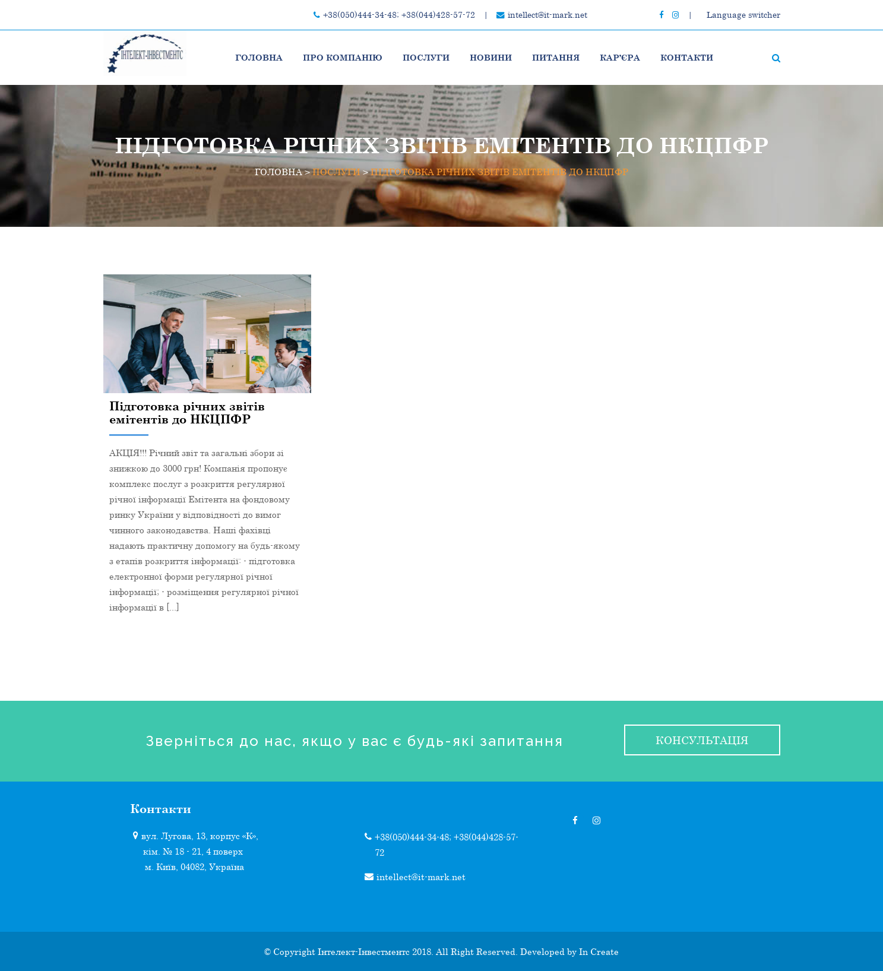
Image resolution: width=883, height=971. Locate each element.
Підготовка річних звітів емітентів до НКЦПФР (187, 412)
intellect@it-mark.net (547, 15)
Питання (556, 57)
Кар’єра (620, 57)
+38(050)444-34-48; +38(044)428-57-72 (399, 15)
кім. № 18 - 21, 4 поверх (193, 851)
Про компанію (342, 57)
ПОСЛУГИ (426, 57)
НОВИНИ (491, 57)
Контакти (686, 57)
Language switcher (743, 15)
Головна (259, 57)
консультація (702, 740)
